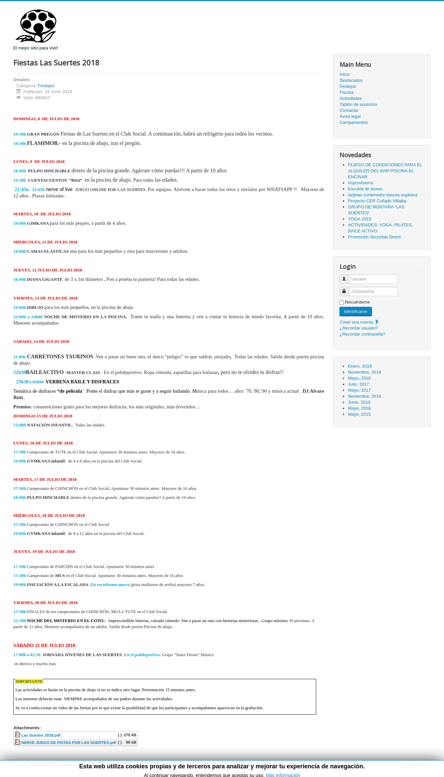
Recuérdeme (357, 302)
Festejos (46, 85)
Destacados (351, 80)
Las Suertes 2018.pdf (40, 735)
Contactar (349, 110)
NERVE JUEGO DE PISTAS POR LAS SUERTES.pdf (68, 742)
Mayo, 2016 (359, 408)
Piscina (347, 92)
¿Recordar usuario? (359, 328)
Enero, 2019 (360, 366)
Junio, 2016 (359, 402)
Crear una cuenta (359, 322)
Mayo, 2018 (359, 378)
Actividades (351, 98)
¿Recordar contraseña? (362, 334)
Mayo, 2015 (359, 414)
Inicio (345, 74)
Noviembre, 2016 (364, 396)
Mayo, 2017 (359, 390)
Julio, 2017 (358, 384)
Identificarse (355, 311)
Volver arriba (418, 764)
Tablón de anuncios (358, 104)
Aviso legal (350, 116)
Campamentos (354, 122)
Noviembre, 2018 (364, 372)
